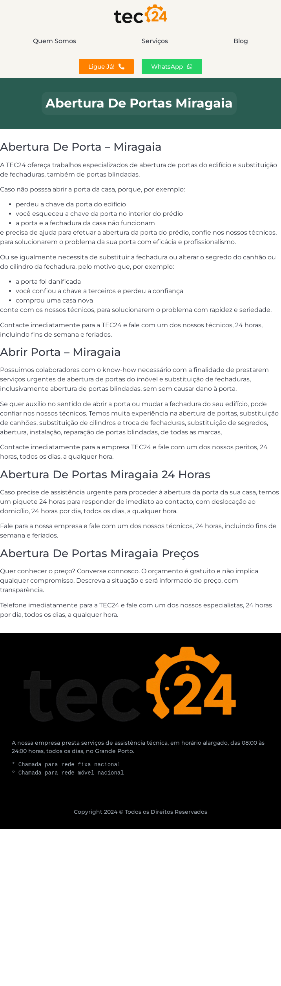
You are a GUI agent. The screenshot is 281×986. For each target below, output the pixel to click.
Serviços (155, 41)
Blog (241, 41)
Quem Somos (54, 41)
